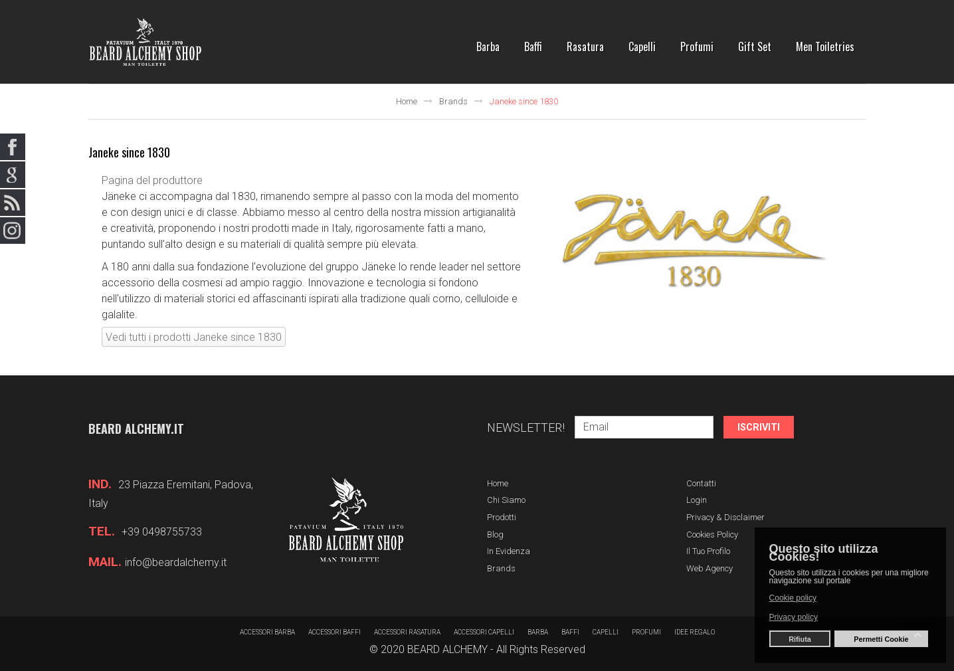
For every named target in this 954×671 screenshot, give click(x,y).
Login (696, 500)
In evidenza (508, 551)
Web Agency (709, 568)
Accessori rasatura (407, 632)
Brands (453, 101)
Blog (495, 534)
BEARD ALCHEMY (447, 649)
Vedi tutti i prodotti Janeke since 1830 (194, 337)
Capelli (606, 632)
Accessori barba (267, 632)
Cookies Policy (712, 534)
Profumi (646, 632)
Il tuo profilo (708, 551)
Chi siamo (506, 500)
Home (406, 101)
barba (537, 632)
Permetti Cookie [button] (881, 639)
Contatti (701, 483)
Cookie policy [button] (792, 598)
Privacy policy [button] (793, 617)
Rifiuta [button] (800, 639)
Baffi (570, 632)
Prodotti (501, 517)
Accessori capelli (484, 632)
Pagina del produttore (152, 180)
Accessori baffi (334, 632)
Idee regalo (694, 632)
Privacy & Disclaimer (725, 517)
